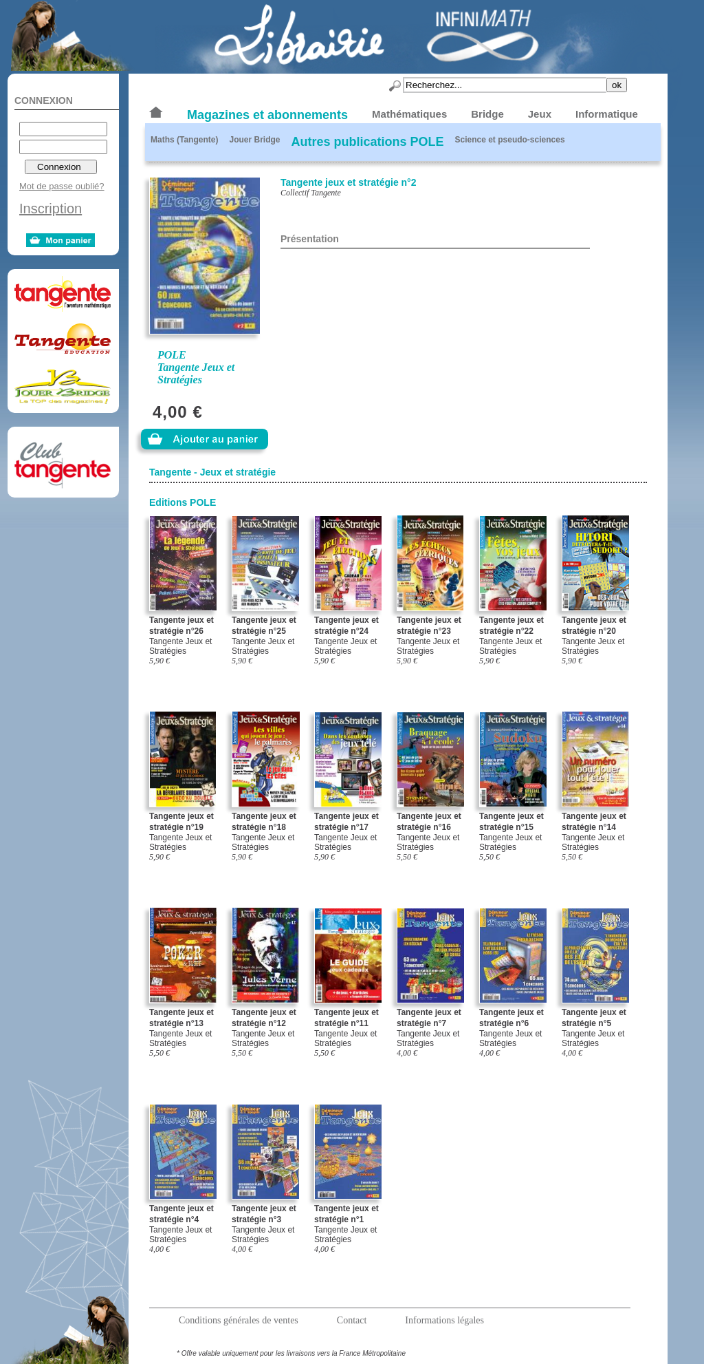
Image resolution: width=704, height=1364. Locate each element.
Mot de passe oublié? (61, 186)
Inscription (50, 208)
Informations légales (444, 1320)
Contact (352, 1320)
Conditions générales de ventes (238, 1320)
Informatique (606, 114)
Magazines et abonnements (267, 115)
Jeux (539, 114)
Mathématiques (409, 114)
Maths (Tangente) (184, 140)
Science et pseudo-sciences (510, 140)
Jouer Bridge (254, 140)
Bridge (487, 114)
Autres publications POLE (367, 142)
